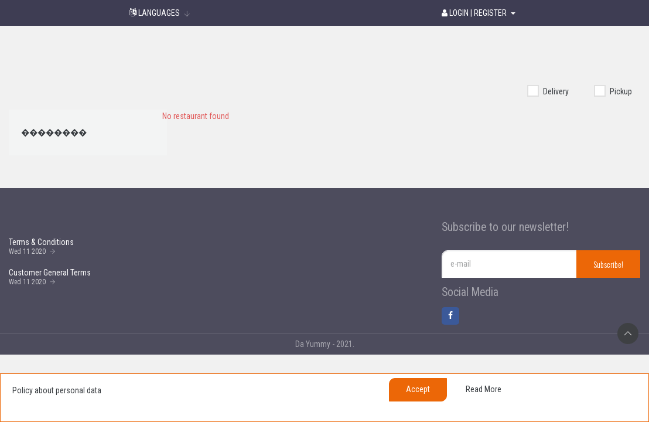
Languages (154, 13)
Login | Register (475, 13)
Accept (418, 389)
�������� (54, 132)
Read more (483, 389)
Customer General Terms (50, 272)
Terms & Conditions (41, 242)
